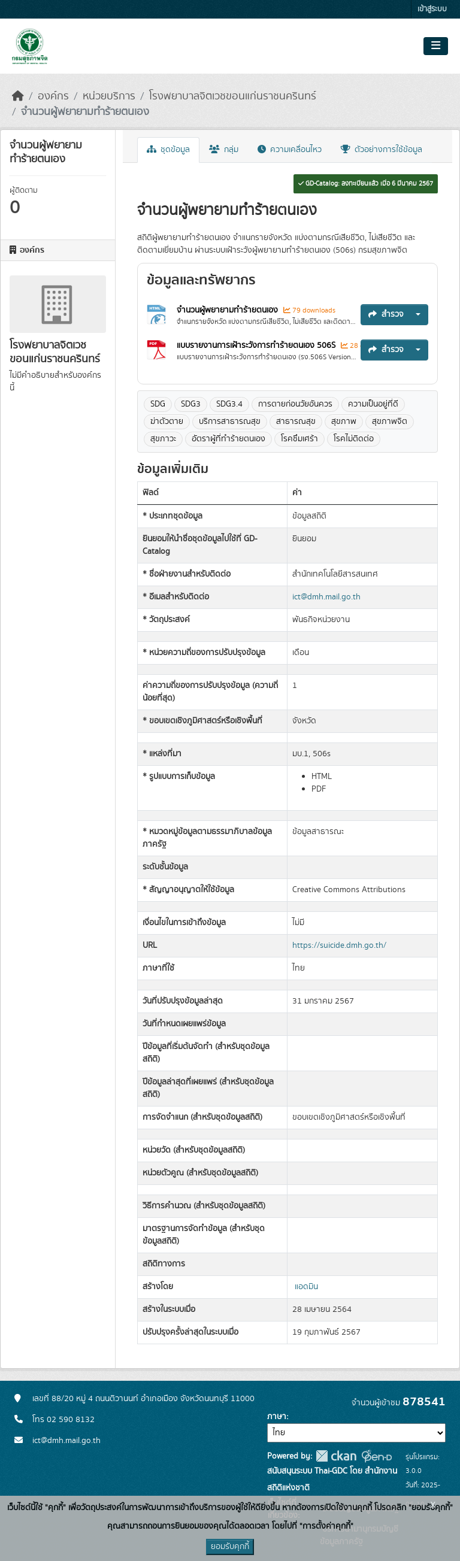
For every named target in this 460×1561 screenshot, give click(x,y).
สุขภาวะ (163, 439)
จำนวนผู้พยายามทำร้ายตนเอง (85, 112)
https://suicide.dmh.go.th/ (339, 945)
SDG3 (191, 404)
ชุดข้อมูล (168, 150)
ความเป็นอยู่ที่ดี (373, 404)
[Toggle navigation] (435, 46)
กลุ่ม (223, 150)
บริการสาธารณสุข (230, 422)
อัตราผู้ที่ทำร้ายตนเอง (228, 439)
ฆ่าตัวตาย (166, 422)
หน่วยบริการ (109, 96)
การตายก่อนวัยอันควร (295, 404)
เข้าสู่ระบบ (432, 9)
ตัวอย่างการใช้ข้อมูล (381, 150)
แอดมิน (306, 1287)
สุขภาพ (343, 422)
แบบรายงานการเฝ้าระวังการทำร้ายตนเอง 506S (257, 345)
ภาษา (276, 1417)
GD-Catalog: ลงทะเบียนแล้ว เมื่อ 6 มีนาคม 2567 (365, 184)
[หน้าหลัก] (18, 96)
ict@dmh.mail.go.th (326, 597)
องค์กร (53, 96)
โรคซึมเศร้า (299, 439)
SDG (157, 404)
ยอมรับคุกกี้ (230, 1547)
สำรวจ (386, 314)
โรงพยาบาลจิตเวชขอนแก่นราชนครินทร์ (232, 96)
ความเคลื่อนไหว (290, 150)
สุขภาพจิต (389, 422)
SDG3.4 (229, 404)
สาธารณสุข (296, 422)
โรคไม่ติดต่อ (354, 439)
